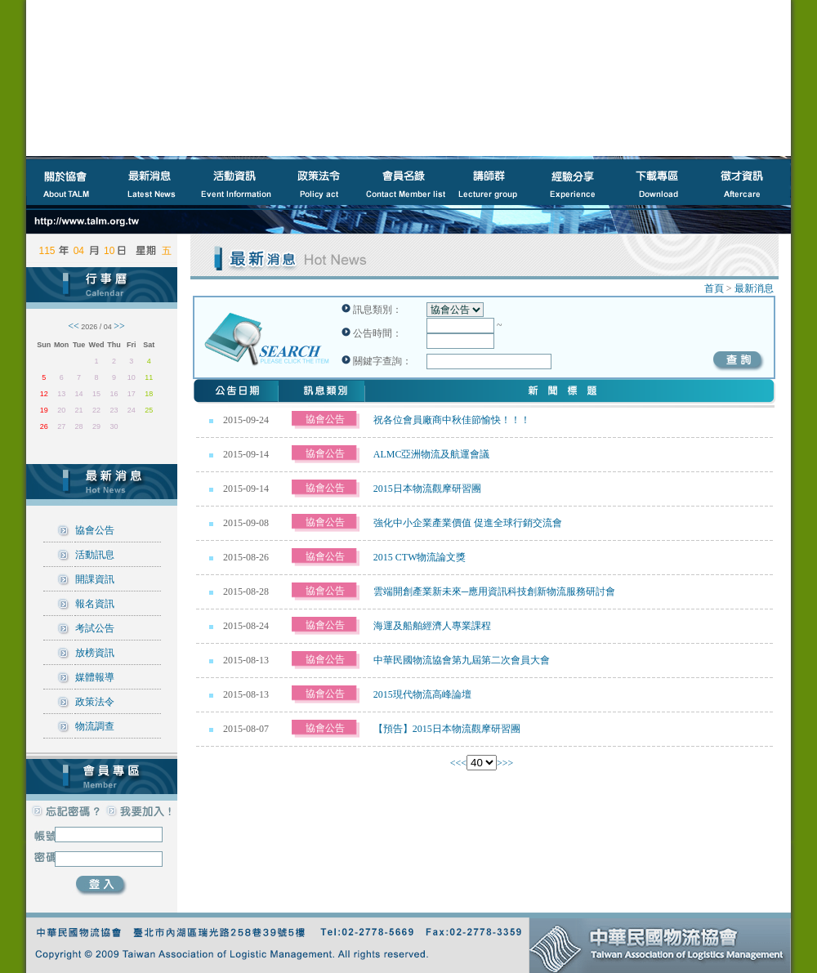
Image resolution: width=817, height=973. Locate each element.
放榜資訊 (94, 652)
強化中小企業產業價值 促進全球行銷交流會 (467, 523)
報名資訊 (94, 603)
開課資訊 (94, 579)
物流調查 (94, 726)
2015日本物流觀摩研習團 (427, 488)
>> (508, 763)
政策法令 (94, 701)
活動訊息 (94, 554)
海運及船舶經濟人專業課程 (432, 626)
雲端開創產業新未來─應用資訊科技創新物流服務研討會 (494, 591)
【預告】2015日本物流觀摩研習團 (446, 728)
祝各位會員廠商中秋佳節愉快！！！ (451, 420)
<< (456, 763)
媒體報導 (94, 677)
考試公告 (94, 628)
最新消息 (754, 288)
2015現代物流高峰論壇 (422, 694)
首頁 (714, 288)
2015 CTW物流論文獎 (420, 557)
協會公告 (94, 530)
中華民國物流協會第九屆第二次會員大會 (461, 660)
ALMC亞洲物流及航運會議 (431, 454)
